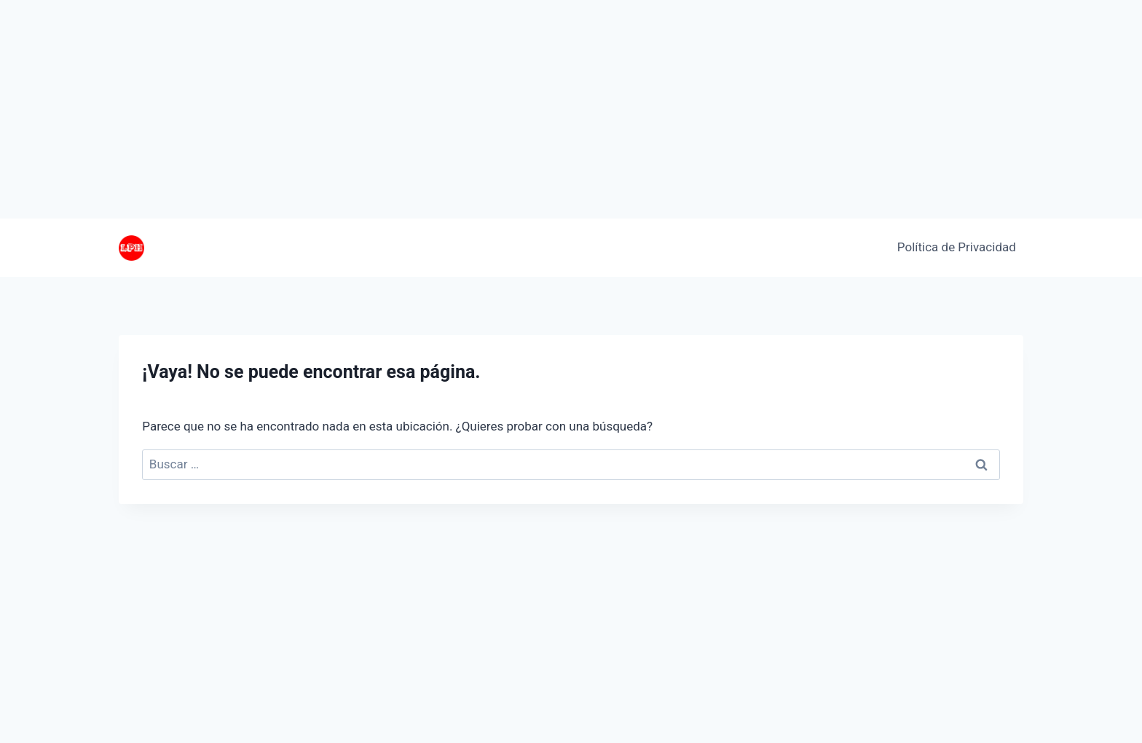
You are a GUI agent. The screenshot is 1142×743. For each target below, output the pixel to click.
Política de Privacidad (956, 247)
